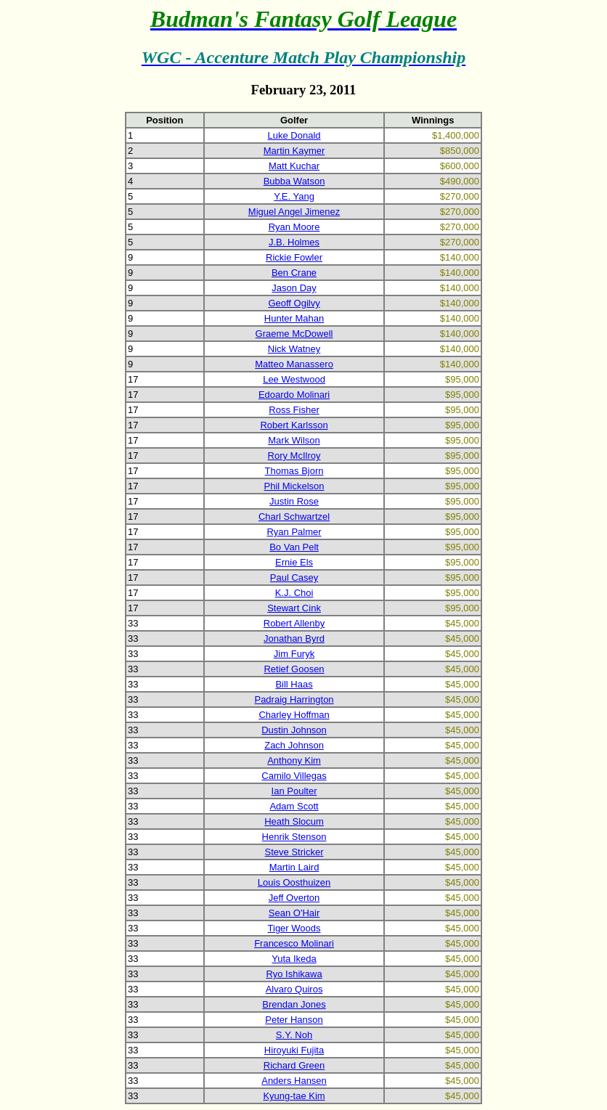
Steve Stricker (294, 851)
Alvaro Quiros (294, 989)
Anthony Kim (294, 760)
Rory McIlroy (294, 455)
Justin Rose (294, 501)
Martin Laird (294, 867)
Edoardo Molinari (294, 394)
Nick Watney (294, 348)
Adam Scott (293, 806)
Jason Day (294, 287)
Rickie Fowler (294, 257)
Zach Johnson (294, 745)
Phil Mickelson (294, 486)
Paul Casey (294, 577)
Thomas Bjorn (294, 470)
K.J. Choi (294, 592)
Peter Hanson (294, 1019)
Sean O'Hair (294, 912)
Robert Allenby (294, 623)
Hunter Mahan (294, 318)
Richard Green (294, 1065)
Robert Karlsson (293, 425)
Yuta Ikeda (294, 958)
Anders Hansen (294, 1080)
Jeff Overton (294, 897)
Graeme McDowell (294, 333)
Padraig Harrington (293, 699)
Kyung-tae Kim (294, 1095)
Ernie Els (294, 562)
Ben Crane (294, 272)
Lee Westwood (294, 379)
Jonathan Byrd (294, 638)
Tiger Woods (294, 928)
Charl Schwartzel (294, 516)
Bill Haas (293, 684)
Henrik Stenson (294, 836)
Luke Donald (294, 135)
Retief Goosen (294, 669)
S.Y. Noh (294, 1034)
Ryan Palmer (293, 531)
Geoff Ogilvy (293, 303)
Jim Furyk (294, 653)
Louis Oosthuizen (294, 882)
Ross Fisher (294, 409)
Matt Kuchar (294, 165)
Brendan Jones (293, 1004)
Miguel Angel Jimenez (294, 211)
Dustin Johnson (294, 730)
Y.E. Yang (294, 196)
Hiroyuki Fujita (294, 1050)
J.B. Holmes (294, 242)
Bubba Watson (294, 181)
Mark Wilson (294, 440)
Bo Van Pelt (294, 547)
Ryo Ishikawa (294, 973)
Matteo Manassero (294, 364)
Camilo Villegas (293, 775)
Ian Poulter (294, 790)
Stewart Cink (294, 608)
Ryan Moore (294, 226)
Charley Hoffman (293, 714)
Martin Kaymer (294, 150)
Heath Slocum (294, 821)
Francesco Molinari (294, 943)
